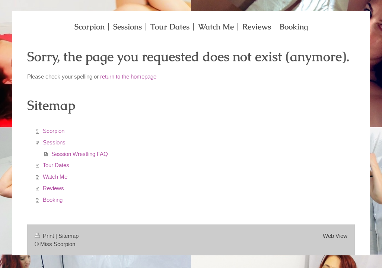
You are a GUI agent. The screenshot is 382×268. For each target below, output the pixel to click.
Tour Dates (56, 165)
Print (45, 236)
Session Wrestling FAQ (79, 154)
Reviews (53, 188)
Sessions (54, 142)
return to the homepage (128, 76)
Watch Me (55, 176)
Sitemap (68, 236)
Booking (53, 200)
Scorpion (53, 131)
